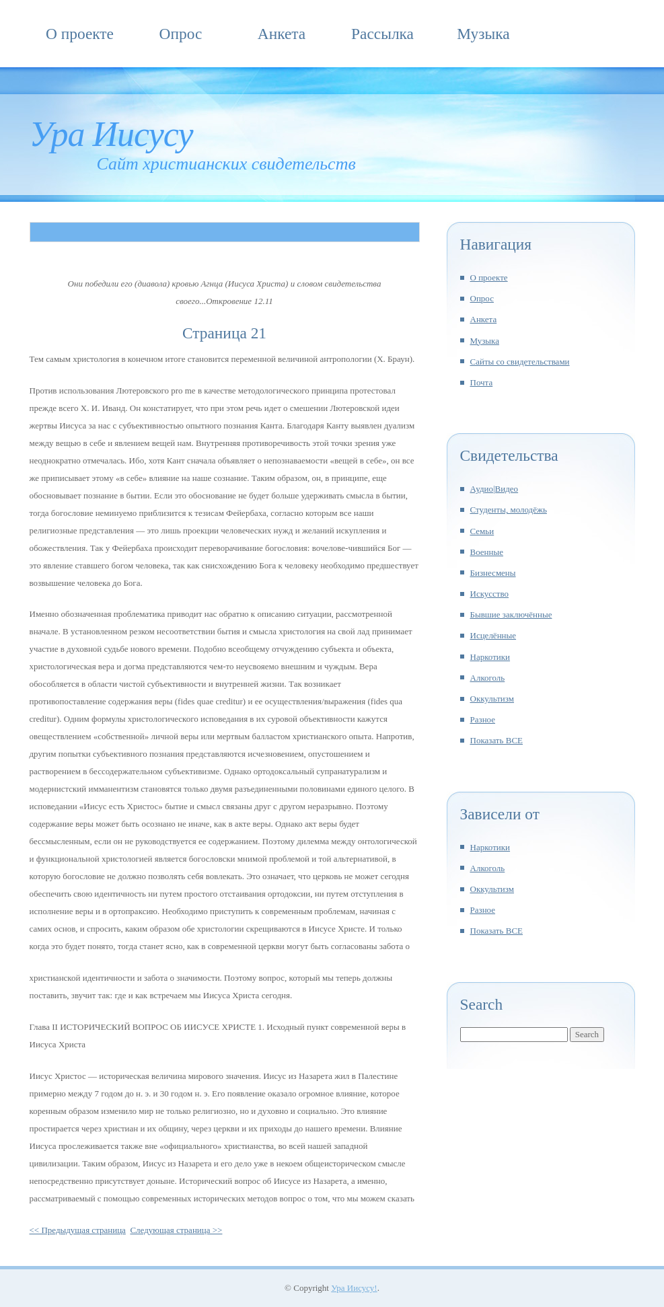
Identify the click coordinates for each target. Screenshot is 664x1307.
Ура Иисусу (111, 134)
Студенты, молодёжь (508, 510)
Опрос (180, 33)
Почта (481, 382)
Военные (487, 552)
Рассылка (382, 33)
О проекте (80, 33)
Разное (483, 719)
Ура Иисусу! (354, 1288)
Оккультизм (492, 699)
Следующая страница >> (176, 1230)
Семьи (482, 531)
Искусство (489, 594)
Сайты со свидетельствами (520, 362)
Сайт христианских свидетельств (226, 164)
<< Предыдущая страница (78, 1230)
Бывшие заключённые (511, 614)
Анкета (281, 33)
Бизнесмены (493, 573)
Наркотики (490, 657)
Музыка (483, 33)
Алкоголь (487, 678)
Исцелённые (493, 635)
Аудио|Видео (494, 489)
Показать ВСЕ (496, 740)
